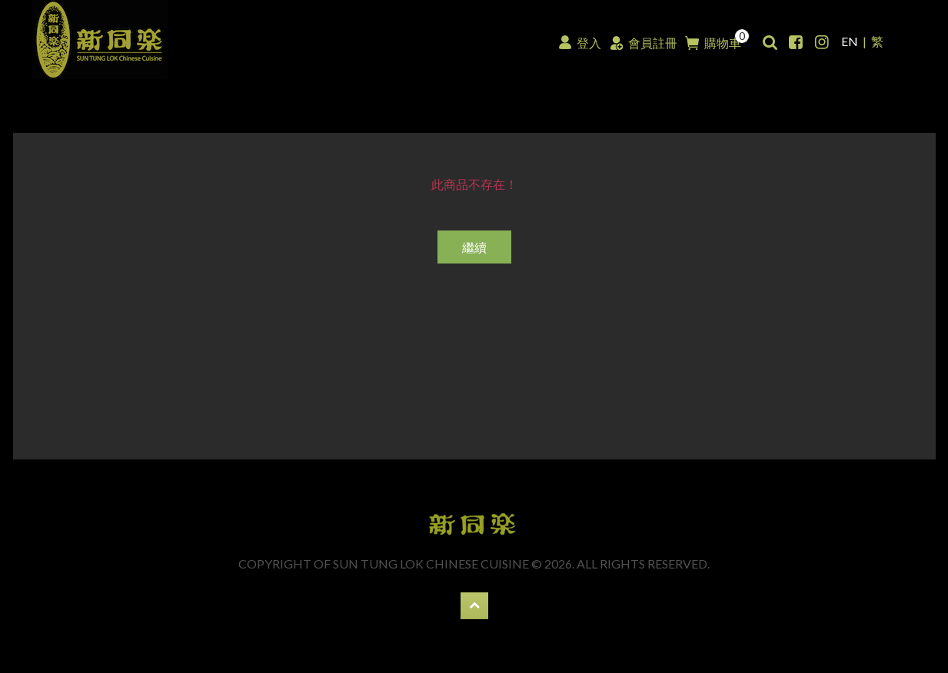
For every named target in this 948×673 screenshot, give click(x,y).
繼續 (474, 247)
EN (849, 41)
